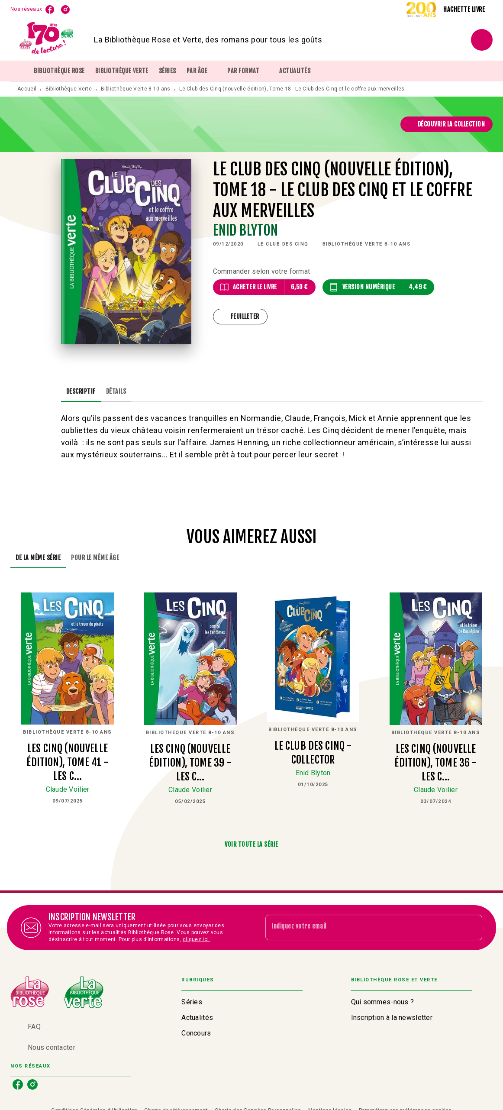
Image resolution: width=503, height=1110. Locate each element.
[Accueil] (46, 39)
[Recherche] (482, 40)
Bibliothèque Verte (68, 89)
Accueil (26, 89)
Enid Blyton (245, 230)
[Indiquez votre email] (363, 927)
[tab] (19, 71)
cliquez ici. (196, 939)
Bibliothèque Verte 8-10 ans (136, 89)
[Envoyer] (471, 927)
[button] (446, 124)
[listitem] (50, 9)
